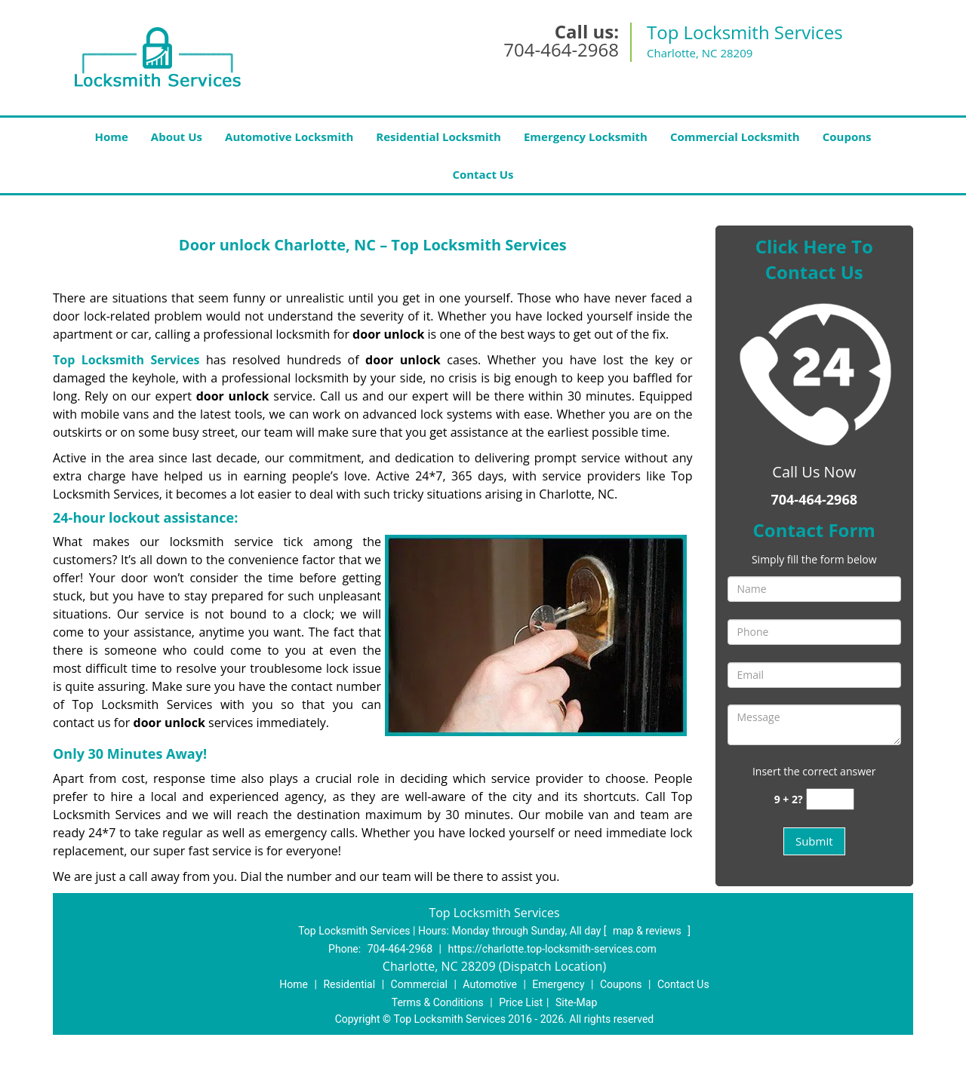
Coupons (847, 136)
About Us (176, 136)
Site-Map (576, 1002)
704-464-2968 (561, 49)
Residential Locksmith (438, 136)
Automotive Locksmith (289, 136)
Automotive (490, 984)
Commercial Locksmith (735, 136)
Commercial (419, 984)
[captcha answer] (830, 799)
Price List (521, 1002)
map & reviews (648, 931)
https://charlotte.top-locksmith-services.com (552, 949)
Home (111, 136)
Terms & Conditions (438, 1002)
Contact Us (482, 174)
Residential (349, 984)
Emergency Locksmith (586, 136)
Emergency (558, 984)
